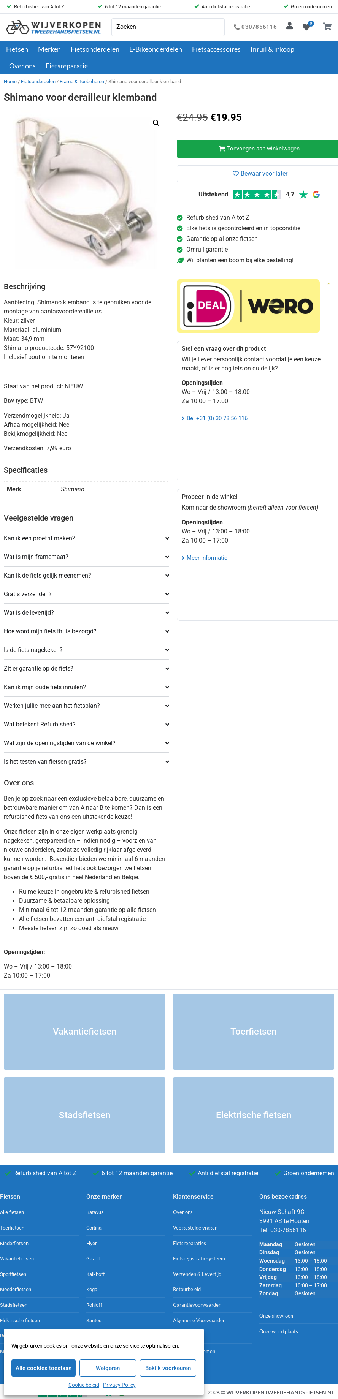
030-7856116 (288, 1230)
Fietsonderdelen (97, 49)
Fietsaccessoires (218, 49)
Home (10, 81)
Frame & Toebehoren (82, 81)
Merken (51, 49)
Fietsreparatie (67, 66)
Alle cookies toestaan (43, 1368)
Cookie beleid (83, 1385)
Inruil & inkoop (272, 49)
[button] (156, 123)
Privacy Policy (119, 1385)
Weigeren (108, 1368)
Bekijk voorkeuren (168, 1368)
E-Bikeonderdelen (157, 49)
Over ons (24, 66)
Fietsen (19, 49)
